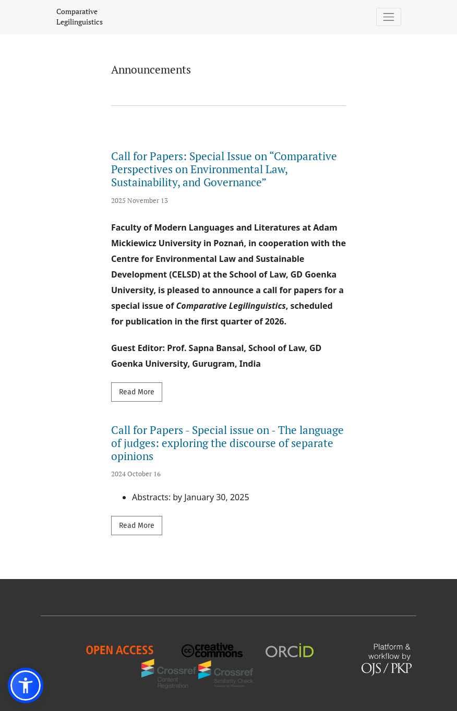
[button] (25, 685)
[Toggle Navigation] (389, 17)
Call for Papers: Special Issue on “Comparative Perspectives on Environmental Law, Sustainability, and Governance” (224, 169)
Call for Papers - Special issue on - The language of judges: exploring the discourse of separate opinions (227, 443)
